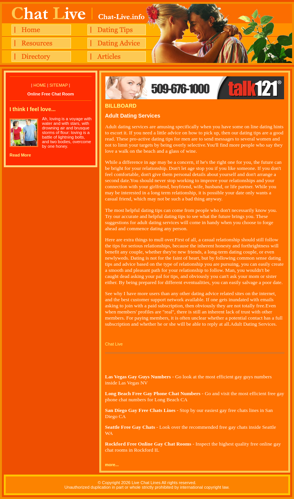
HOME (39, 85)
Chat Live (114, 344)
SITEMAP (58, 85)
